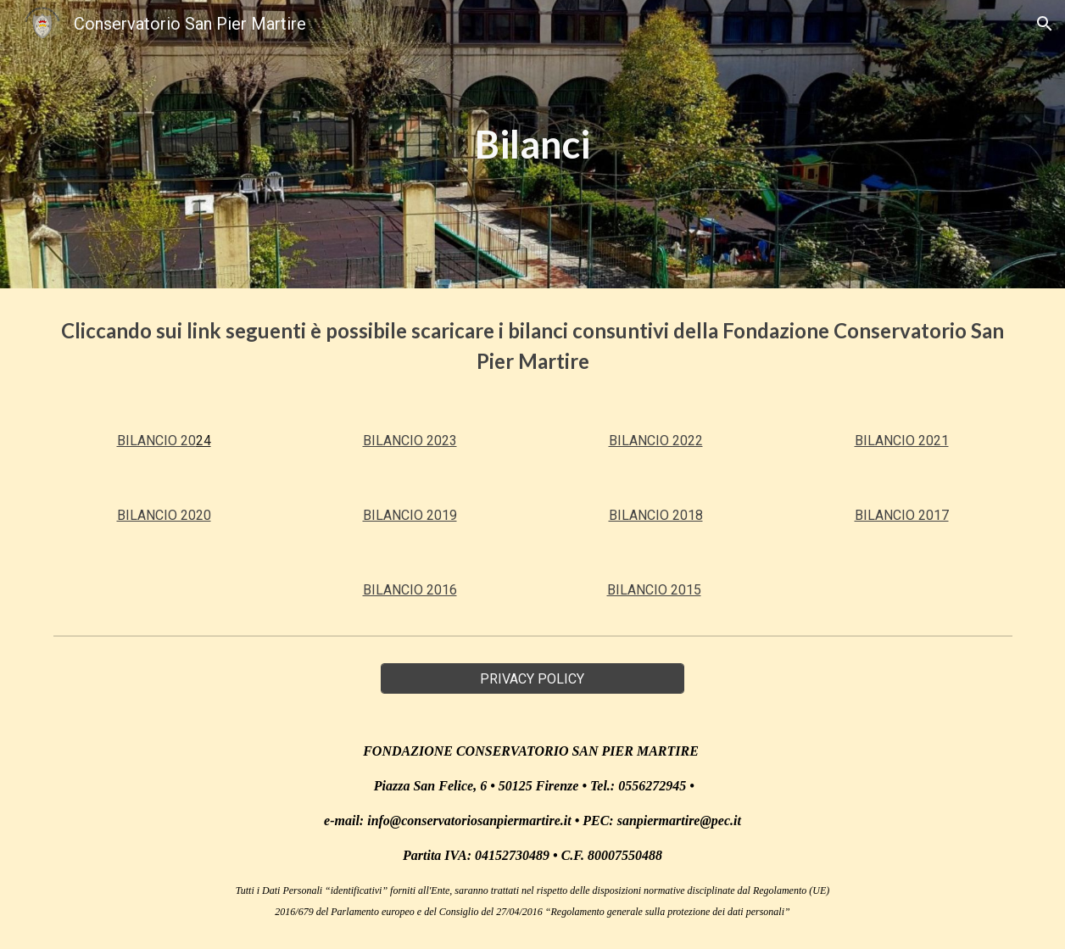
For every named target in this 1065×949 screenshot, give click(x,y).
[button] (1044, 23)
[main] (532, 144)
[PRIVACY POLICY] (532, 679)
